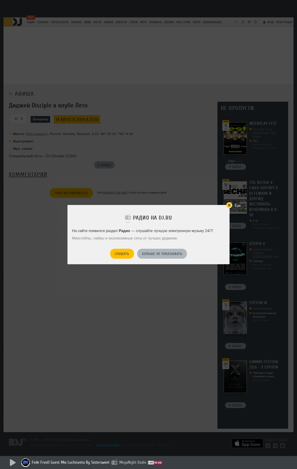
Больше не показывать (162, 254)
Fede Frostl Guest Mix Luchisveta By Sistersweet (71, 462)
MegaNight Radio (132, 462)
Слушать (122, 254)
